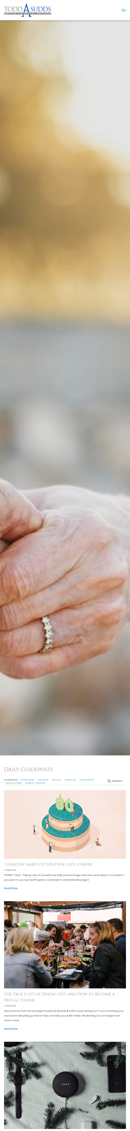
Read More (11, 888)
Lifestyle (10, 870)
